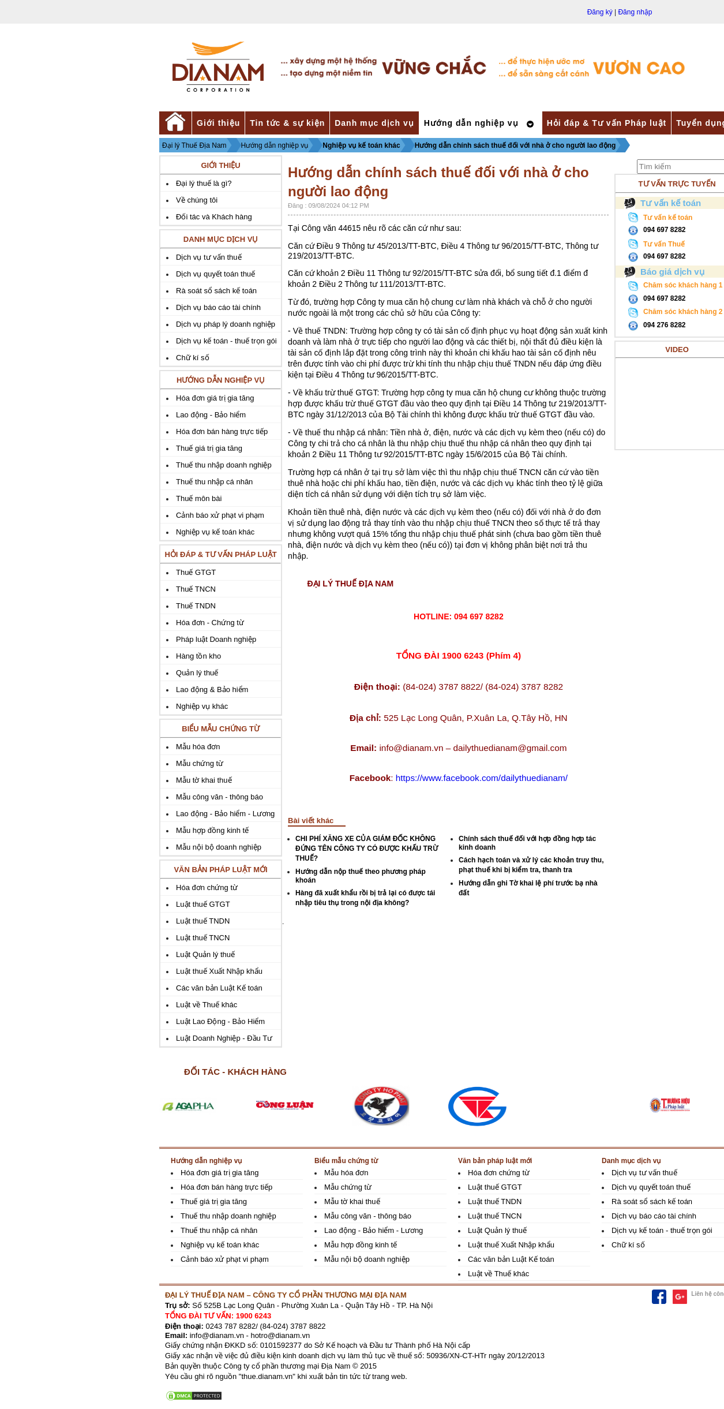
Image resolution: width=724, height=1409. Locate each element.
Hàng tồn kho (198, 656)
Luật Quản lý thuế (205, 954)
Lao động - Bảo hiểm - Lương (225, 813)
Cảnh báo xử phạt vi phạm (220, 515)
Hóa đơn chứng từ (207, 887)
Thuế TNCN (196, 589)
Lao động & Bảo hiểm (212, 689)
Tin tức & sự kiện (287, 123)
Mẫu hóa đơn (198, 746)
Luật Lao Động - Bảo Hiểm (220, 1021)
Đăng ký (600, 12)
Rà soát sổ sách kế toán (216, 290)
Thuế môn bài (199, 498)
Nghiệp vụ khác (202, 706)
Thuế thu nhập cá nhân (214, 481)
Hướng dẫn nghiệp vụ (471, 123)
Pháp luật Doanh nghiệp (216, 639)
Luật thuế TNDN (203, 921)
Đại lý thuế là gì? (203, 183)
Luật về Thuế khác (206, 1004)
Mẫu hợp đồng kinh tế (212, 830)
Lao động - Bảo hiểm (211, 414)
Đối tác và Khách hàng (214, 216)
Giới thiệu (218, 123)
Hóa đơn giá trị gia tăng (215, 398)
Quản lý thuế (197, 672)
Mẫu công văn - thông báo (219, 797)
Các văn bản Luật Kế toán (219, 988)
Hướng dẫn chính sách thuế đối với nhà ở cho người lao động (515, 145)
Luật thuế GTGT (203, 904)
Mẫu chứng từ (199, 763)
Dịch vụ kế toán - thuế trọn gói (226, 341)
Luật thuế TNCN (203, 937)
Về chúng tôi (196, 200)
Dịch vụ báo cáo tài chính (218, 307)
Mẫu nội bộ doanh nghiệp (218, 847)
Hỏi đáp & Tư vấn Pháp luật (607, 123)
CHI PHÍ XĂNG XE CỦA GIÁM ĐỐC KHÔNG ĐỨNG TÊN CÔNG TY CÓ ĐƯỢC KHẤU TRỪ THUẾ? (366, 848)
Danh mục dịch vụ (374, 123)
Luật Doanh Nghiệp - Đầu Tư (224, 1038)
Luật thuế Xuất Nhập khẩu (219, 971)
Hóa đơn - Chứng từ (210, 622)
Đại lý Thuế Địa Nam (194, 145)
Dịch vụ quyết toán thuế (215, 274)
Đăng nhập (635, 12)
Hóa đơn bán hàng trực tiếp (222, 431)
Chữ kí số (192, 357)
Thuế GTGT (196, 572)
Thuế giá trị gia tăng (209, 448)
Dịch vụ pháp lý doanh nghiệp (225, 324)
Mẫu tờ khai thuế (203, 780)
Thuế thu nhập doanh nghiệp (224, 465)
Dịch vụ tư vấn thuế (208, 257)
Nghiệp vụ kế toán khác (361, 145)
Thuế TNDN (196, 605)
